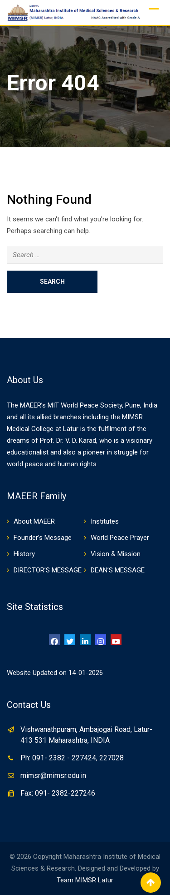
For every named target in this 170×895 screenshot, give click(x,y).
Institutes (105, 521)
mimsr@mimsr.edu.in (53, 775)
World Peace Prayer (120, 538)
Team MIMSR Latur (85, 880)
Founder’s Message (43, 538)
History (24, 554)
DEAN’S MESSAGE (118, 570)
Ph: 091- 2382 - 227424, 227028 (72, 758)
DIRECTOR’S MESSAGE (48, 570)
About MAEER (34, 521)
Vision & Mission (116, 554)
